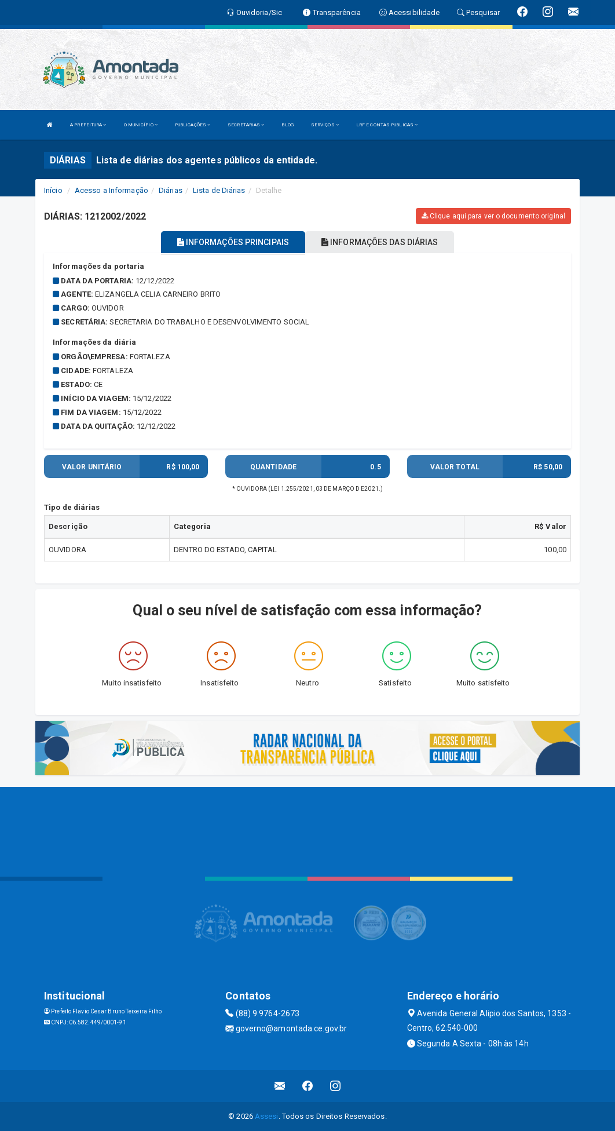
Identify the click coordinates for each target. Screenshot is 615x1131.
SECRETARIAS (246, 124)
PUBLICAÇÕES (192, 124)
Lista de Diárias (219, 190)
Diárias (170, 190)
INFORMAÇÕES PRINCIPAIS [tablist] (233, 242)
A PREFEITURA (88, 124)
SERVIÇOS (325, 124)
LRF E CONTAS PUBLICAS (387, 124)
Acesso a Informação (111, 190)
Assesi (267, 1116)
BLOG (287, 124)
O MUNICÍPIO (141, 124)
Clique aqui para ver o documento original (493, 216)
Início (53, 190)
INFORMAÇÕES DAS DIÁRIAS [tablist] (379, 242)
